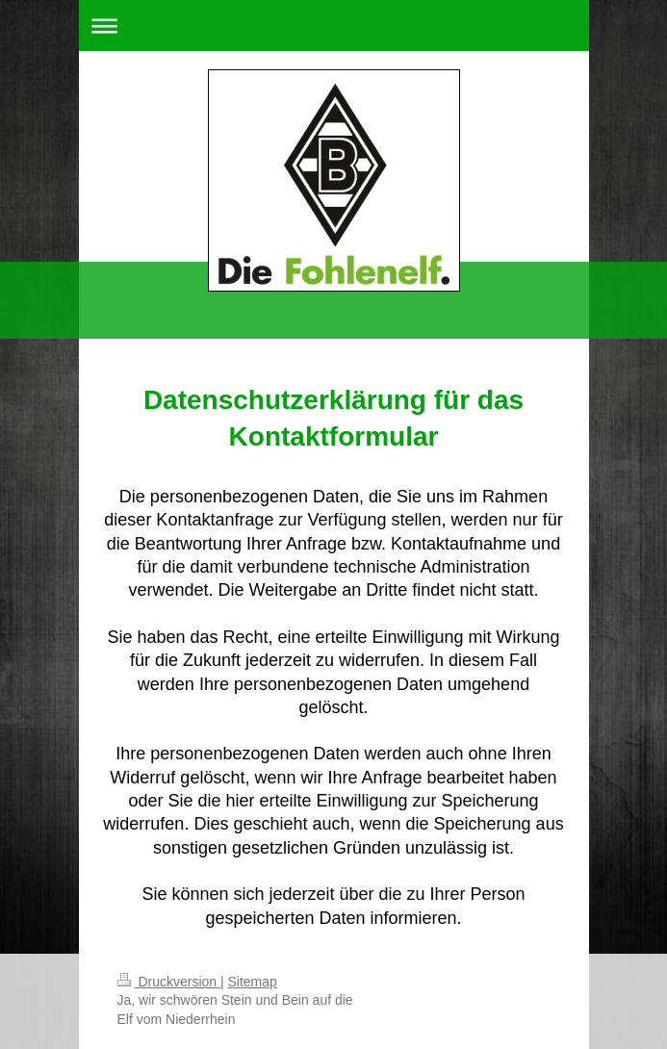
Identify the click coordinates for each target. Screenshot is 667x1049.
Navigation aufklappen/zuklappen (334, 25)
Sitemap (252, 981)
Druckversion (168, 981)
